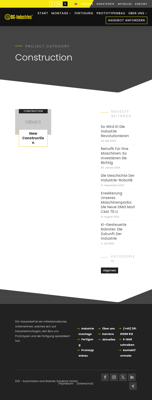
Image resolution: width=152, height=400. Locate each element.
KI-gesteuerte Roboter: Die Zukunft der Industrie (113, 231)
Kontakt (141, 4)
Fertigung (84, 13)
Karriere (87, 4)
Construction (33, 111)
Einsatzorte (105, 4)
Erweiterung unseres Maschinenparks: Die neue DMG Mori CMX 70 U (118, 202)
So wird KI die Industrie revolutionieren (115, 131)
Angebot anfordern (126, 20)
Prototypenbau (111, 13)
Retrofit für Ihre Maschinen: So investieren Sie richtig (114, 155)
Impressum (65, 384)
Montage (60, 13)
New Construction (33, 138)
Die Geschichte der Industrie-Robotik (117, 177)
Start (43, 13)
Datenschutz (85, 384)
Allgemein (109, 270)
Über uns (136, 13)
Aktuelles (125, 4)
